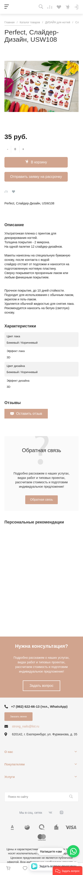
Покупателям (14, 764)
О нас (8, 752)
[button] (67, 870)
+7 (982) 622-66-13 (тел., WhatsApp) (39, 706)
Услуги (9, 777)
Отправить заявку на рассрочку (36, 177)
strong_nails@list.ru (25, 726)
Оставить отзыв (29, 413)
